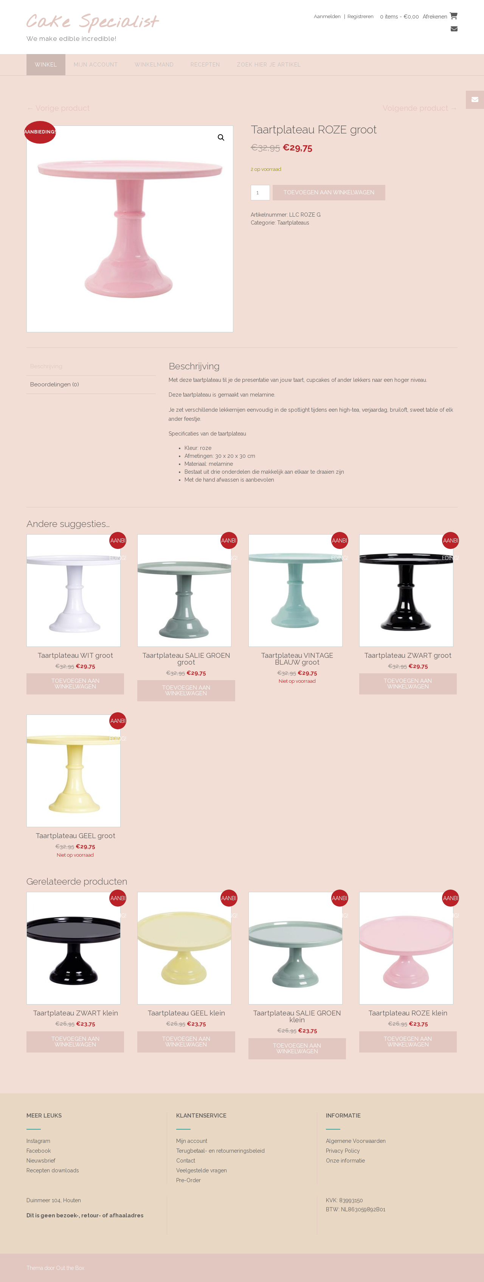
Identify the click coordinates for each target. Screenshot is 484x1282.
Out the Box (70, 1268)
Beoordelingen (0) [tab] (54, 384)
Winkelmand (154, 65)
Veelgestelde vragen (201, 1170)
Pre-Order (188, 1180)
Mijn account (96, 65)
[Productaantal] (260, 192)
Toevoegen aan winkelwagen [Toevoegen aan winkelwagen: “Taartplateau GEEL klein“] (186, 1042)
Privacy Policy (343, 1151)
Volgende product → (420, 108)
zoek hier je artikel (269, 65)
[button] (221, 137)
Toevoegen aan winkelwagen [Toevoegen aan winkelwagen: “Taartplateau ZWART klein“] (75, 1042)
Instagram (38, 1141)
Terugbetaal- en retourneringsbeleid (220, 1151)
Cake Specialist (92, 23)
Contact (185, 1161)
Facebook (38, 1151)
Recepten (205, 65)
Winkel (46, 65)
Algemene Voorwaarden (356, 1141)
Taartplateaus (293, 223)
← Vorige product (58, 108)
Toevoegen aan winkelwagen (329, 192)
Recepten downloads (52, 1170)
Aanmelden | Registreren (340, 16)
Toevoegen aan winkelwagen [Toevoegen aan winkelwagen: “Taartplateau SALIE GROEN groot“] (186, 690)
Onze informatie (345, 1161)
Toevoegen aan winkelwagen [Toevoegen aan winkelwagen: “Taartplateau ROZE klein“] (408, 1042)
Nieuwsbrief (40, 1161)
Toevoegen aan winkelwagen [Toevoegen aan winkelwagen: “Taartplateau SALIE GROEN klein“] (297, 1048)
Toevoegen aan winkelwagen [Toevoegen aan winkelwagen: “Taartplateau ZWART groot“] (408, 683)
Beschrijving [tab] (46, 366)
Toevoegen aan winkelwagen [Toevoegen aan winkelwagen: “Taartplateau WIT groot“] (75, 683)
